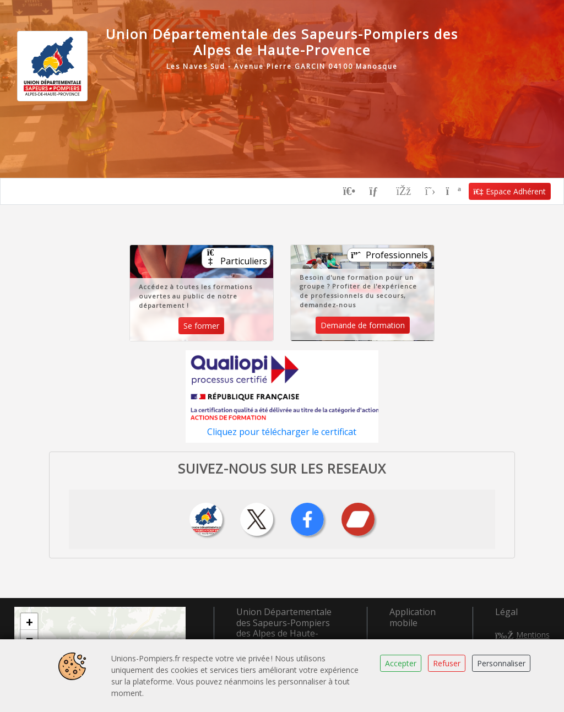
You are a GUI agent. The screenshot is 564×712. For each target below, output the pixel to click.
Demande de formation (363, 325)
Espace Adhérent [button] (510, 191)
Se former (201, 325)
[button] (29, 621)
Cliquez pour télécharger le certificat (281, 432)
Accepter (400, 663)
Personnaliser (501, 663)
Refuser (446, 663)
